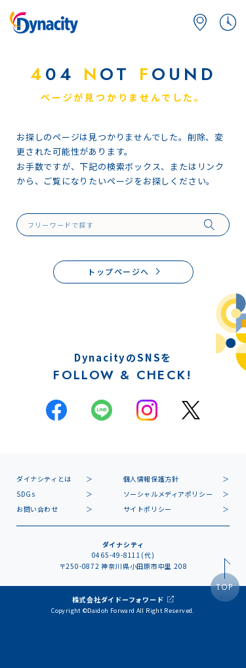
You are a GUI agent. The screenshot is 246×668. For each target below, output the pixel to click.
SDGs (25, 494)
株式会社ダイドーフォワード (117, 599)
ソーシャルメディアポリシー (168, 494)
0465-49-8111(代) (123, 555)
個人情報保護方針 (151, 479)
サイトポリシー (147, 509)
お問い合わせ (37, 509)
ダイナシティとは (44, 479)
